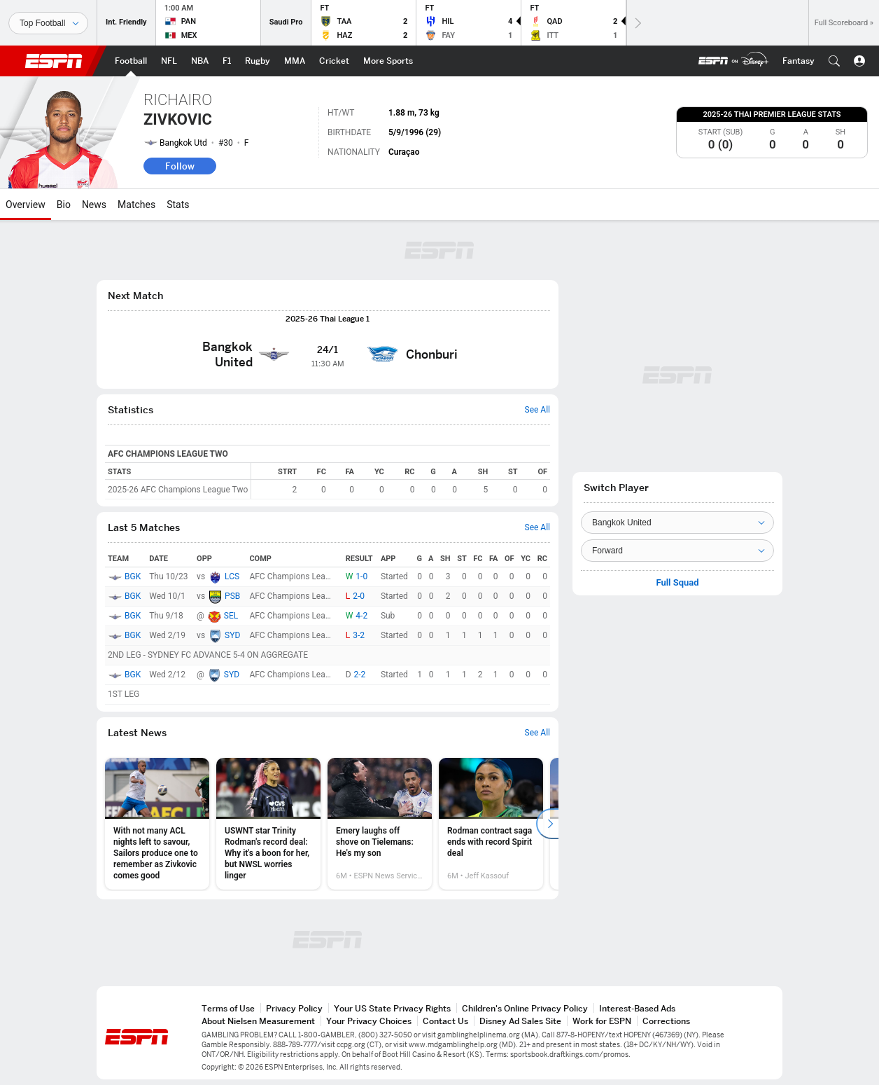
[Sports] (48, 23)
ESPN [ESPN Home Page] (54, 61)
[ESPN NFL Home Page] (169, 61)
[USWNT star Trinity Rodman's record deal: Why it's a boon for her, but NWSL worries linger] (268, 824)
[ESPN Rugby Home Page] (257, 61)
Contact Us (445, 1021)
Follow (180, 166)
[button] (834, 61)
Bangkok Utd (183, 143)
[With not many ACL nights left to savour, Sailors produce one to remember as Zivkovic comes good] (157, 824)
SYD (232, 635)
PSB (232, 596)
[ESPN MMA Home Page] (294, 61)
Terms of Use (228, 1008)
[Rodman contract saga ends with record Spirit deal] (491, 824)
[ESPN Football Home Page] (131, 61)
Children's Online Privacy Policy (525, 1008)
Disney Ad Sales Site (520, 1021)
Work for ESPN (601, 1021)
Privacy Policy (294, 1008)
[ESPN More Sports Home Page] (388, 61)
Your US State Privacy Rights (392, 1008)
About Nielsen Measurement (258, 1021)
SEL (231, 616)
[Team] (677, 522)
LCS (232, 576)
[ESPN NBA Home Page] (200, 61)
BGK (133, 576)
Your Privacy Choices (369, 1021)
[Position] (677, 550)
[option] (157, 824)
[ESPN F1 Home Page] (227, 61)
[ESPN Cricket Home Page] (334, 61)
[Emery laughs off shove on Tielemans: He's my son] (380, 824)
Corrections (666, 1021)
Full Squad (677, 583)
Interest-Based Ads (637, 1008)
